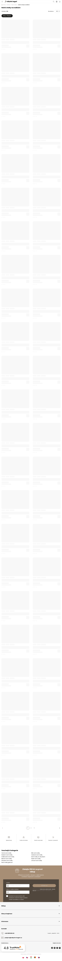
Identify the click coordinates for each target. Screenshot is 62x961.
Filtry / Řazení (7, 16)
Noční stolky (15, 4)
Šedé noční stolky (36, 858)
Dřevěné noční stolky (7, 860)
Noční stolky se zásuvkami (38, 857)
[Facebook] (52, 948)
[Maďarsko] (31, 957)
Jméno (8, 883)
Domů (4, 4)
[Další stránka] (59, 828)
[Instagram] (55, 948)
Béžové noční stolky (7, 858)
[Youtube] (57, 948)
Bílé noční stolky (35, 853)
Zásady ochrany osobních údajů (45, 889)
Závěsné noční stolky (36, 855)
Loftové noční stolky (36, 860)
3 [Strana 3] (34, 828)
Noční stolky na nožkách (24, 4)
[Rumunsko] (35, 957)
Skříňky (9, 4)
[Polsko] (23, 957)
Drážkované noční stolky (8, 857)
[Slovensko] (39, 957)
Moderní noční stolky (7, 855)
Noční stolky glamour (7, 862)
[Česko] (27, 957)
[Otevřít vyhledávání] (53, 1)
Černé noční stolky (6, 853)
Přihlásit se (44, 885)
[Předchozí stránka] (2, 828)
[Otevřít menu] (2, 1)
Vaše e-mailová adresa (12, 889)
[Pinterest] (60, 948)
